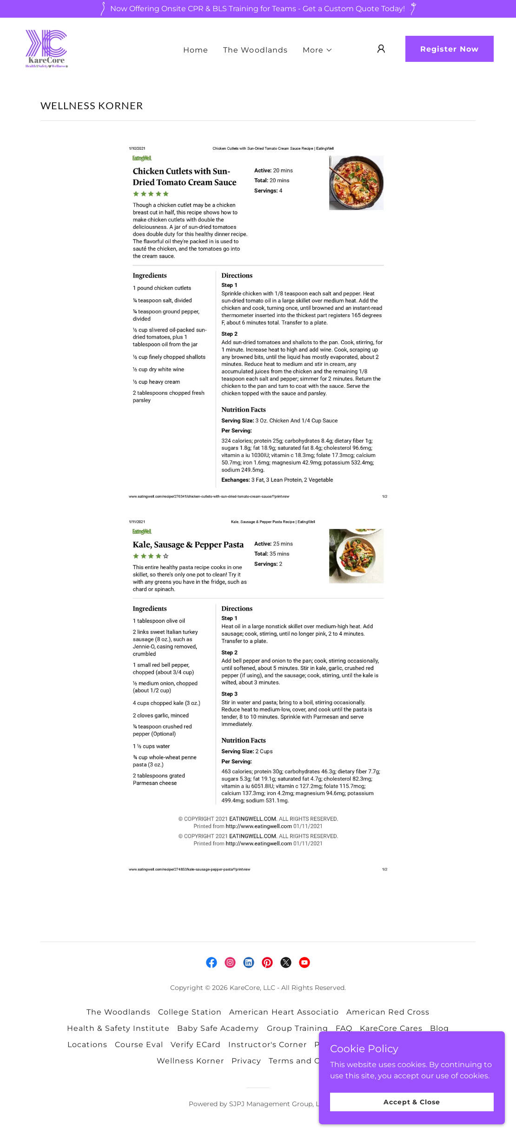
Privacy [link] (246, 1060)
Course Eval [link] (139, 1044)
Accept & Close (412, 1101)
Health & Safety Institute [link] (118, 1028)
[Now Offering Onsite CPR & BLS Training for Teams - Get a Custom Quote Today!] (258, 9)
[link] (45, 48)
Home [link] (195, 50)
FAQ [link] (344, 1028)
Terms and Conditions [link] (314, 1060)
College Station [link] (190, 1012)
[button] (318, 50)
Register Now (449, 49)
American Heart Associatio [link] (283, 1012)
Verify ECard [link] (196, 1044)
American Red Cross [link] (388, 1012)
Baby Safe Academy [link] (218, 1028)
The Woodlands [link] (255, 50)
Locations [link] (87, 1044)
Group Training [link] (297, 1028)
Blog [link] (439, 1028)
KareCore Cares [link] (391, 1028)
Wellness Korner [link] (190, 1060)
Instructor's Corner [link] (267, 1044)
